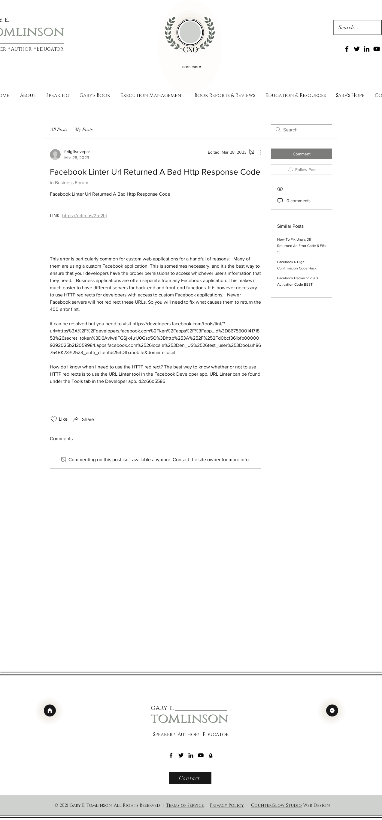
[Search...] (353, 27)
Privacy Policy (227, 805)
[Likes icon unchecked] (54, 419)
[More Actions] (257, 152)
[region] (190, 47)
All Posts (59, 130)
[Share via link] (83, 419)
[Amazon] (210, 755)
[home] (50, 710)
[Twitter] (357, 49)
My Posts (84, 130)
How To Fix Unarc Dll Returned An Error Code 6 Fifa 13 (301, 245)
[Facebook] (347, 49)
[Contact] (190, 778)
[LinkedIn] (367, 49)
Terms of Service (185, 805)
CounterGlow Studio (276, 805)
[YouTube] (376, 49)
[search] (301, 129)
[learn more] (192, 66)
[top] (332, 710)
